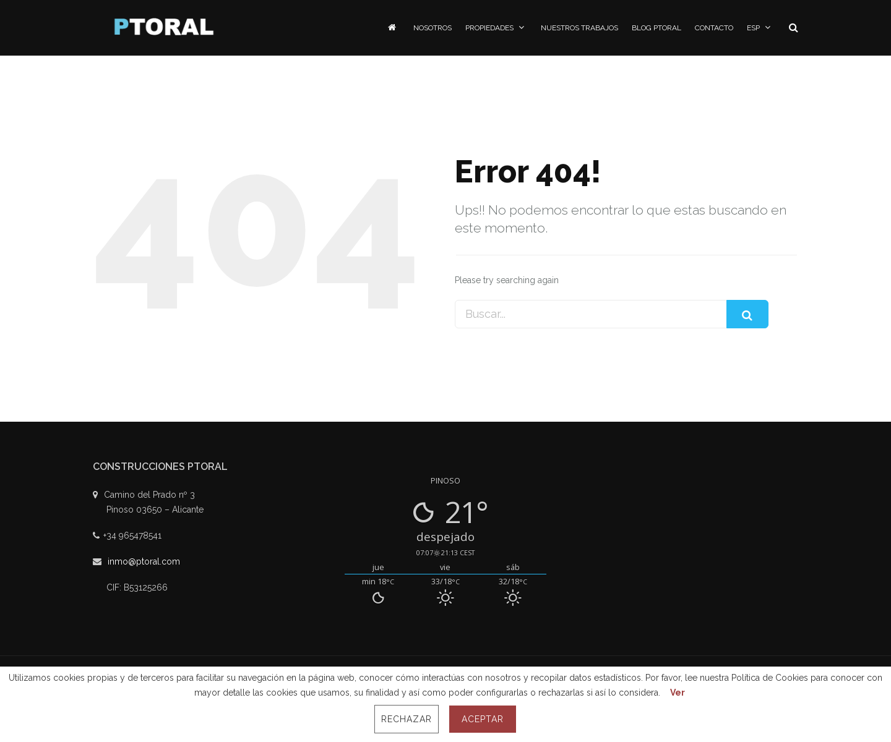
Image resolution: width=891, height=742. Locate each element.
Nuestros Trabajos (579, 27)
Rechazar (406, 719)
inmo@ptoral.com (144, 561)
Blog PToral (656, 27)
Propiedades (496, 27)
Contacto (714, 27)
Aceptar (483, 719)
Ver (677, 692)
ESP (760, 27)
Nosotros (432, 27)
